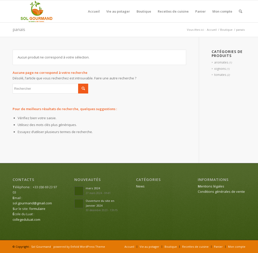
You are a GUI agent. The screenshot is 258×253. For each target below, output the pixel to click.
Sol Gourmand (41, 246)
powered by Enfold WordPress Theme (79, 246)
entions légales (211, 186)
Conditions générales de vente (221, 191)
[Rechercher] (240, 11)
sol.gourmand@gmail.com (32, 203)
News (140, 186)
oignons (220, 69)
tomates (220, 75)
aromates (221, 62)
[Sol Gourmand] (37, 11)
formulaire (37, 208)
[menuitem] (94, 11)
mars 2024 (93, 188)
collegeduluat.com (26, 219)
